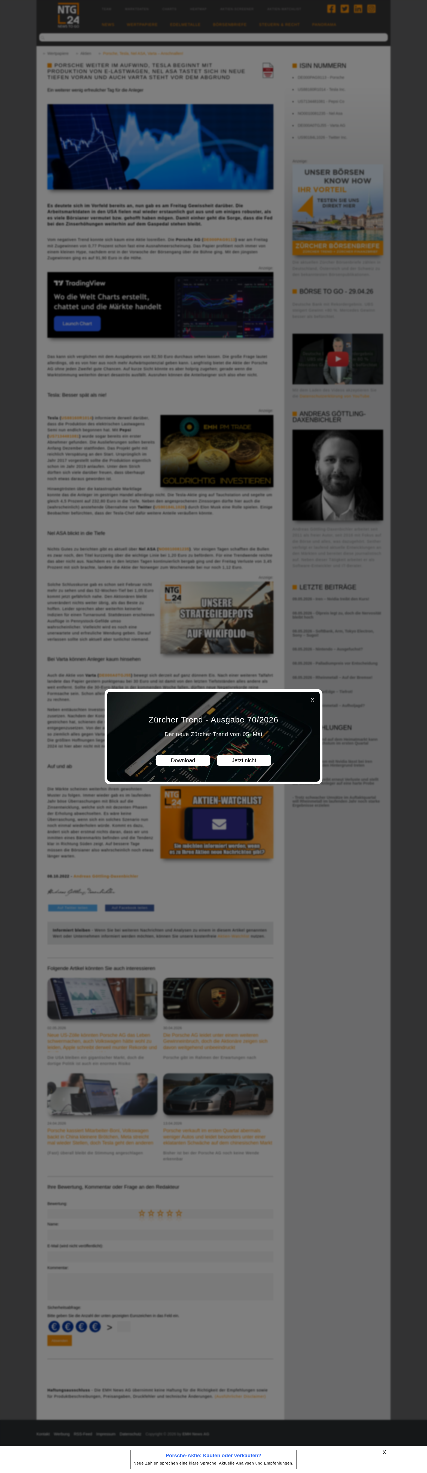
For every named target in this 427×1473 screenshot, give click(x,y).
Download (183, 760)
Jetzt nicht (244, 760)
